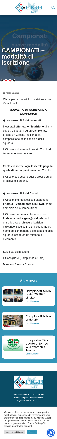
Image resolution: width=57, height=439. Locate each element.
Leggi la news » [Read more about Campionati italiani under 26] (32, 323)
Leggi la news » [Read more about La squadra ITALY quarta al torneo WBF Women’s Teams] (32, 354)
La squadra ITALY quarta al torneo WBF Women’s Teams (37, 345)
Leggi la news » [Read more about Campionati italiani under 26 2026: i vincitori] (32, 301)
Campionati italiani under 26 (38, 318)
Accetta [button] (32, 432)
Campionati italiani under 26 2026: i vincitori (38, 294)
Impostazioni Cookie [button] (14, 432)
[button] (53, 7)
